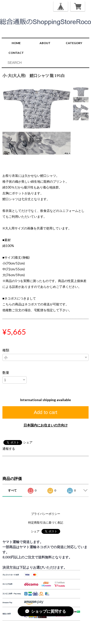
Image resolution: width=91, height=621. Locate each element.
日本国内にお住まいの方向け (46, 425)
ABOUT (45, 43)
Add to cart (45, 412)
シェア (28, 442)
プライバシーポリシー (45, 514)
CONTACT (16, 53)
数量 (5, 372)
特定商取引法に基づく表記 (45, 522)
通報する (8, 449)
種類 (5, 350)
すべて (12, 490)
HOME (16, 43)
